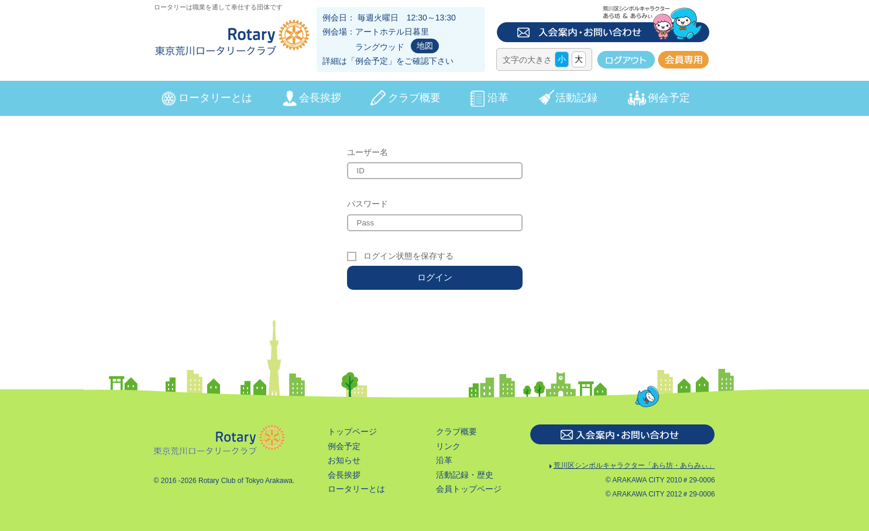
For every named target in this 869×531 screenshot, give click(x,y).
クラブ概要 (414, 98)
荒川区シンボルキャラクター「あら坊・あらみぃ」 (632, 467)
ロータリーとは (215, 98)
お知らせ (344, 460)
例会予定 (371, 61)
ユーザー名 (367, 152)
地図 (425, 45)
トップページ (352, 431)
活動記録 (576, 98)
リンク (448, 446)
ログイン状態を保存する (408, 256)
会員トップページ (469, 489)
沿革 (498, 98)
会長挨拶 (320, 98)
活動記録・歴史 (464, 474)
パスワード (367, 203)
